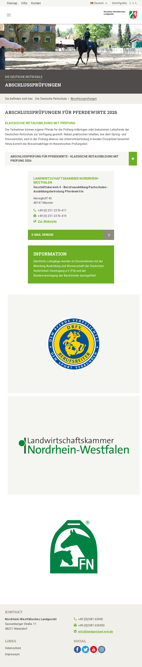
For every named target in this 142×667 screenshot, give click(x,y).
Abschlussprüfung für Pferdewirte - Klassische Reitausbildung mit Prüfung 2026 (73, 159)
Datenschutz (13, 648)
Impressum (12, 654)
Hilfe (24, 3)
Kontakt (36, 3)
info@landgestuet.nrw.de (95, 631)
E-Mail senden (42, 234)
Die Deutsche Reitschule (51, 98)
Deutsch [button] (97, 3)
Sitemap (12, 3)
